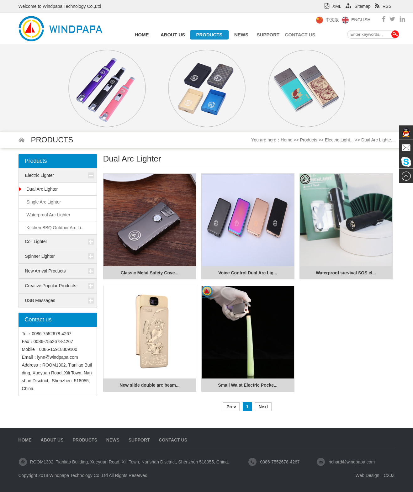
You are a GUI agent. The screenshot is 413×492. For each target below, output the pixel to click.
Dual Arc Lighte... (378, 139)
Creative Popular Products (50, 285)
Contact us (292, 34)
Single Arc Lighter (44, 201)
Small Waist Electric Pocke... (247, 385)
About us (171, 34)
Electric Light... (339, 139)
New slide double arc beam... (149, 385)
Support (263, 34)
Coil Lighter (36, 241)
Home (141, 34)
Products (207, 34)
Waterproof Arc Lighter (49, 214)
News (239, 34)
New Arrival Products (45, 270)
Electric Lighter (39, 175)
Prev (231, 406)
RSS (383, 6)
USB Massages (40, 300)
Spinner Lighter (40, 256)
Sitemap (358, 6)
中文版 (338, 19)
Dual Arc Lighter (42, 189)
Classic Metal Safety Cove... (149, 272)
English (366, 19)
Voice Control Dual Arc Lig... (247, 272)
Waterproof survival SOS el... (346, 272)
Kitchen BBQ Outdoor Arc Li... (56, 227)
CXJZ (389, 475)
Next (263, 406)
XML (333, 6)
